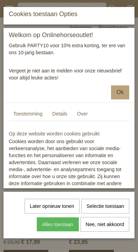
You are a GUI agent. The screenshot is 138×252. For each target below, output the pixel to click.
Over (82, 113)
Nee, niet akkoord (105, 224)
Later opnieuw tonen (52, 206)
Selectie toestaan (105, 206)
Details (59, 113)
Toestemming (27, 113)
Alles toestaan (57, 224)
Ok (120, 92)
